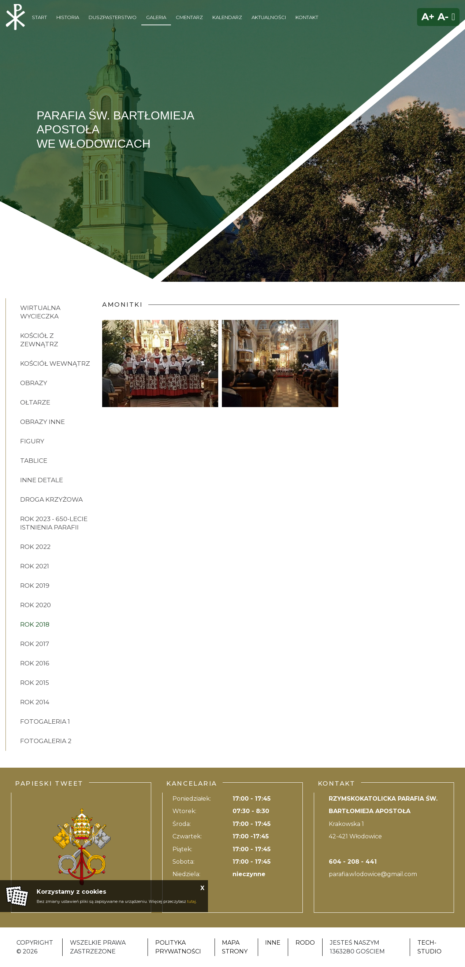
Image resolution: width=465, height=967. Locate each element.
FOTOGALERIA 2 (45, 741)
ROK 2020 (35, 605)
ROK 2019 (34, 585)
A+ (428, 17)
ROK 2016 (34, 663)
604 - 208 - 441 (353, 861)
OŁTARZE (35, 402)
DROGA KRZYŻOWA (51, 499)
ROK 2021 (34, 566)
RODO (305, 942)
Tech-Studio (429, 947)
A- (443, 17)
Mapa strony (235, 947)
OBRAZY (33, 383)
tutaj (191, 901)
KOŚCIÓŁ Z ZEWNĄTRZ (39, 340)
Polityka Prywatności (178, 947)
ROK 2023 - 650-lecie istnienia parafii (54, 523)
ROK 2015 (34, 682)
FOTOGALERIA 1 (45, 721)
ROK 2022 (35, 546)
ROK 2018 (34, 624)
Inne (272, 942)
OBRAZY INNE (42, 421)
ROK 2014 (34, 702)
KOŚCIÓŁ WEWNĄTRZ (55, 363)
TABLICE (33, 460)
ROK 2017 (34, 643)
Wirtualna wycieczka (40, 312)
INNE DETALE (41, 480)
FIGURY (32, 441)
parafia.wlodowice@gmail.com (373, 874)
